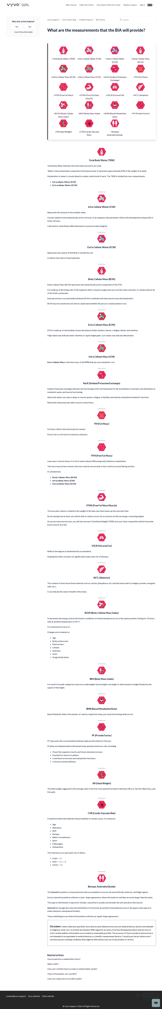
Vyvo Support (53, 19)
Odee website (48, 996)
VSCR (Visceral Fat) (115, 95)
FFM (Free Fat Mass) (64, 95)
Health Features (86, 19)
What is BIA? (53, 964)
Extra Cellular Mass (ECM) (64, 77)
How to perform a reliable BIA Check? (63, 959)
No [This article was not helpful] (29, 26)
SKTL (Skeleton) (141, 95)
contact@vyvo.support (16, 996)
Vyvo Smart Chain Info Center (108, 5)
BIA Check (100, 19)
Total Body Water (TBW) (64, 58)
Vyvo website (34, 996)
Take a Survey (71, 5)
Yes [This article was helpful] (16, 26)
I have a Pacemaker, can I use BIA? (62, 974)
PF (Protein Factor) (141, 113)
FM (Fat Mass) (141, 77)
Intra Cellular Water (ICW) (89, 58)
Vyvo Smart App (69, 19)
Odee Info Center (86, 5)
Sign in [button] (142, 5)
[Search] (137, 19)
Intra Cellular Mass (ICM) (90, 77)
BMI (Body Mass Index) (89, 113)
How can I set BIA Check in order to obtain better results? (72, 969)
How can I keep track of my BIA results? (64, 978)
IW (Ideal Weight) (64, 131)
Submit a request (130, 5)
